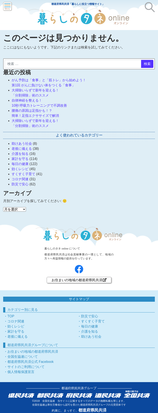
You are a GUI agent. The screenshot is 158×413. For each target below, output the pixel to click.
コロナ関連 (20, 179)
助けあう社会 (22, 143)
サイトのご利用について (26, 367)
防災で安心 (20, 184)
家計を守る (20, 159)
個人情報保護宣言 (20, 372)
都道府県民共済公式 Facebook (30, 361)
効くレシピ (20, 169)
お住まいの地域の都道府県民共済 (79, 280)
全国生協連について (22, 356)
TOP (10, 316)
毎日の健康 (20, 164)
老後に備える (22, 148)
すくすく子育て (23, 174)
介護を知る (20, 154)
